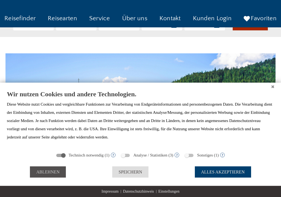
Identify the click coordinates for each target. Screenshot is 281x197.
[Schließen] (273, 87)
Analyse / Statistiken (150, 155)
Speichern (130, 172)
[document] (140, 119)
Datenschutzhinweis (138, 191)
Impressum (110, 191)
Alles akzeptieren (223, 172)
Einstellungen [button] (168, 191)
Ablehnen (48, 172)
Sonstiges (205, 155)
